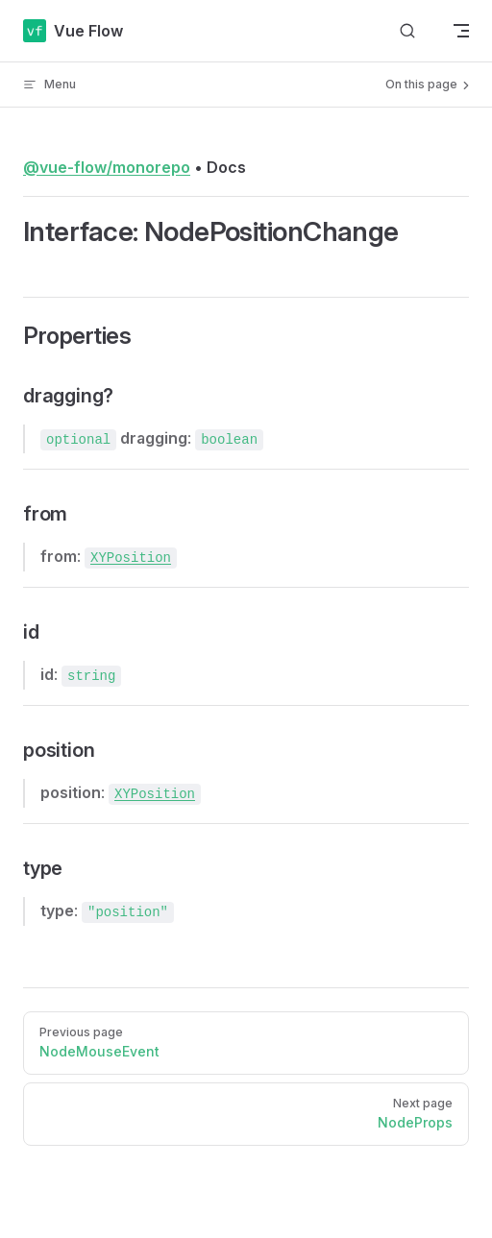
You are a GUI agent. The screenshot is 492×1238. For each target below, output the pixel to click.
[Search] (407, 31)
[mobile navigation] (461, 30)
